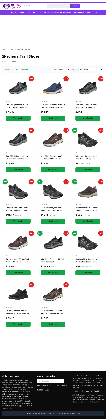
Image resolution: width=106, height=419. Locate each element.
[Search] (35, 6)
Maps (47, 390)
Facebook (86, 391)
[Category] (58, 6)
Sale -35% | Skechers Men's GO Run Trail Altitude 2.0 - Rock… (17, 107)
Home (10, 12)
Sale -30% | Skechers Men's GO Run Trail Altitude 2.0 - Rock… (86, 107)
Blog (33, 12)
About (88, 12)
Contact (95, 12)
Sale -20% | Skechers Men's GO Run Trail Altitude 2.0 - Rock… (52, 159)
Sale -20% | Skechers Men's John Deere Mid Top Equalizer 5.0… (87, 159)
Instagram (76, 391)
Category (74, 69)
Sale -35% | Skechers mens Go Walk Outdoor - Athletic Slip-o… (53, 107)
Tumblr (96, 391)
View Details (18, 118)
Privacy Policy (65, 12)
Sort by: (47, 69)
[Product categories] (50, 381)
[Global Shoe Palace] (12, 6)
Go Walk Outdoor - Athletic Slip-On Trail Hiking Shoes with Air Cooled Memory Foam (18, 313)
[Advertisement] (53, 32)
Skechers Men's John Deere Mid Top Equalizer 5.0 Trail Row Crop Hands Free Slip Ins (17, 210)
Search (75, 6)
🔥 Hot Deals (19, 12)
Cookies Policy (78, 12)
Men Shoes (41, 12)
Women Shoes (53, 12)
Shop (28, 12)
